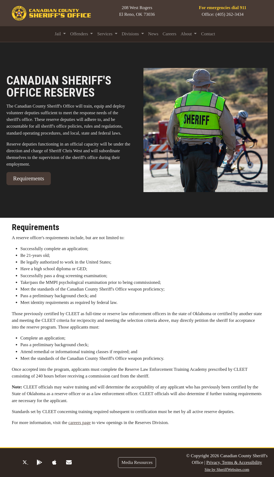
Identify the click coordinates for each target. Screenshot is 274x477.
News (153, 33)
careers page (79, 422)
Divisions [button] (131, 33)
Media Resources (137, 462)
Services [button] (105, 33)
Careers (169, 33)
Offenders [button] (79, 33)
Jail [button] (58, 33)
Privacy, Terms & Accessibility (234, 462)
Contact (208, 33)
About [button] (187, 33)
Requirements (28, 178)
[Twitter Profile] (25, 462)
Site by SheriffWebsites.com (226, 469)
